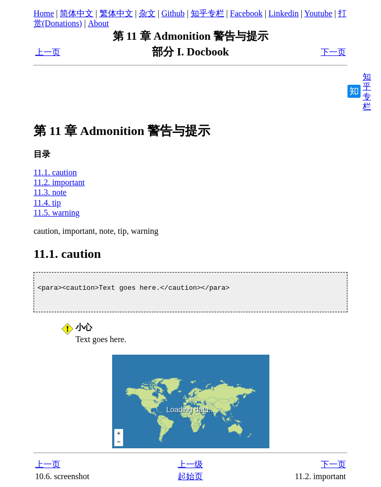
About (98, 23)
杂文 (147, 13)
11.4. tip (47, 202)
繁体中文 (116, 13)
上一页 (47, 52)
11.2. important (59, 182)
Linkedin (283, 13)
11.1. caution (55, 172)
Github (172, 13)
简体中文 (76, 13)
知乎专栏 (207, 13)
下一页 (333, 52)
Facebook (246, 13)
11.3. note (50, 192)
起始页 (190, 476)
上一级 (190, 464)
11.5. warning (57, 212)
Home (44, 13)
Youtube (318, 13)
